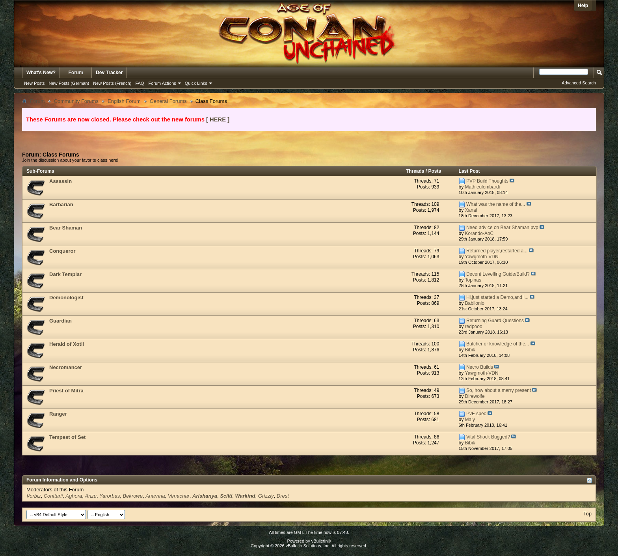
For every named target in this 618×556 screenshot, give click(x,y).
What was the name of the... (495, 204)
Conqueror (62, 251)
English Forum (124, 101)
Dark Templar (65, 274)
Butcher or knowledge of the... (497, 344)
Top (587, 514)
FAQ (139, 83)
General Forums (168, 101)
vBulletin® (321, 541)
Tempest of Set (67, 437)
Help (583, 5)
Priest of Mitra (66, 391)
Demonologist (66, 297)
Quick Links (196, 83)
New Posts (34, 83)
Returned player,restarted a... (496, 251)
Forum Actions (162, 83)
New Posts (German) (69, 83)
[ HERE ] (217, 119)
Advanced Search (579, 82)
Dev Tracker (109, 72)
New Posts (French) (112, 83)
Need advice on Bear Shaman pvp (502, 227)
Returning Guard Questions (495, 320)
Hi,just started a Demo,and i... (497, 297)
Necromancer (65, 367)
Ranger (58, 414)
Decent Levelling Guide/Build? (498, 274)
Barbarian (61, 204)
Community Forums (76, 101)
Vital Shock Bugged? (488, 437)
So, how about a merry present (498, 390)
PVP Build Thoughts (487, 181)
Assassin (60, 181)
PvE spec (476, 413)
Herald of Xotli (66, 344)
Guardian (60, 321)
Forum (76, 72)
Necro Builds (479, 367)
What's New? (41, 72)
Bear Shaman (65, 228)
